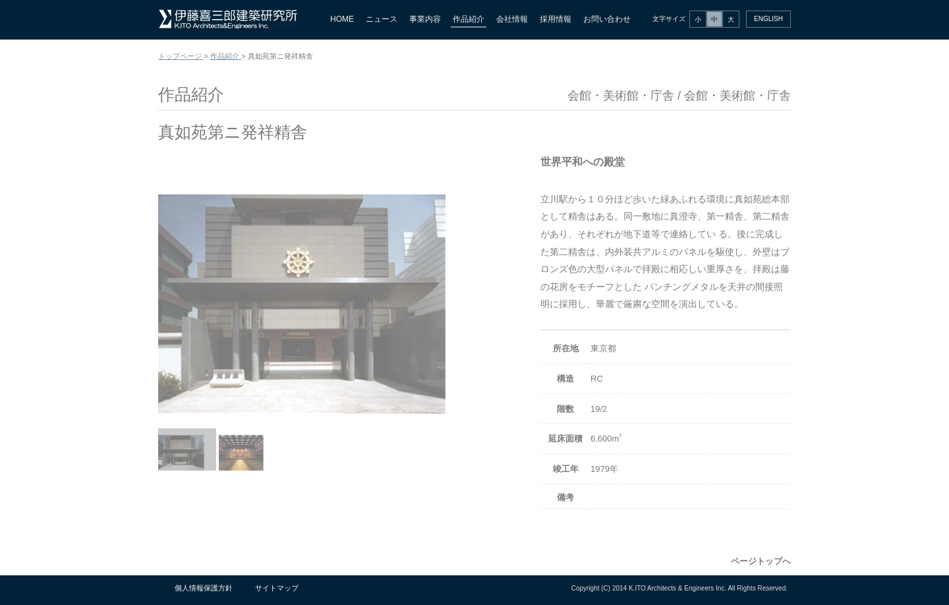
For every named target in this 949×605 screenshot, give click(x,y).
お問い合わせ (607, 19)
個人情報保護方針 (204, 588)
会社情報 (512, 19)
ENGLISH (768, 18)
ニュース (381, 19)
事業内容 (425, 19)
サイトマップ (277, 588)
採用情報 (555, 19)
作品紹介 (468, 19)
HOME (342, 19)
